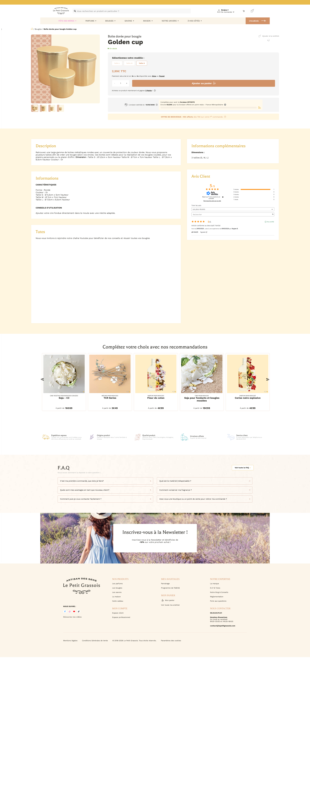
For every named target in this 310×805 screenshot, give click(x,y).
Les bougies (117, 588)
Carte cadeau (117, 601)
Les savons (116, 592)
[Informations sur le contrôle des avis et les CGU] (223, 197)
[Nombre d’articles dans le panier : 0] (244, 11)
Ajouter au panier (202, 83)
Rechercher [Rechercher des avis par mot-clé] (232, 214)
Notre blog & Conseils (219, 592)
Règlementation (216, 597)
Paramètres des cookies (171, 641)
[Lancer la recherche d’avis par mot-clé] (273, 214)
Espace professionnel (121, 617)
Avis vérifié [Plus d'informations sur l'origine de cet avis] (270, 222)
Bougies (38, 29)
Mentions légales (70, 641)
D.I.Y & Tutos (215, 588)
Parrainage (165, 584)
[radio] (117, 63)
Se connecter (226, 12)
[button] (42, 379)
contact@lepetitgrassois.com (222, 626)
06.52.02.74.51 (216, 613)
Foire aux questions (218, 601)
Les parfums (117, 584)
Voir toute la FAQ (243, 468)
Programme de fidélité (170, 588)
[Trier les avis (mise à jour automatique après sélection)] (232, 209)
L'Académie (254, 21)
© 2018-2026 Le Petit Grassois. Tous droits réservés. (134, 641)
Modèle (138, 57)
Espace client (117, 613)
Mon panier (167, 600)
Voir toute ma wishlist (170, 605)
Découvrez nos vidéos (72, 617)
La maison (116, 597)
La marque (214, 584)
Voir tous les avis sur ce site (212, 201)
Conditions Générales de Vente (95, 641)
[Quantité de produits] (120, 83)
